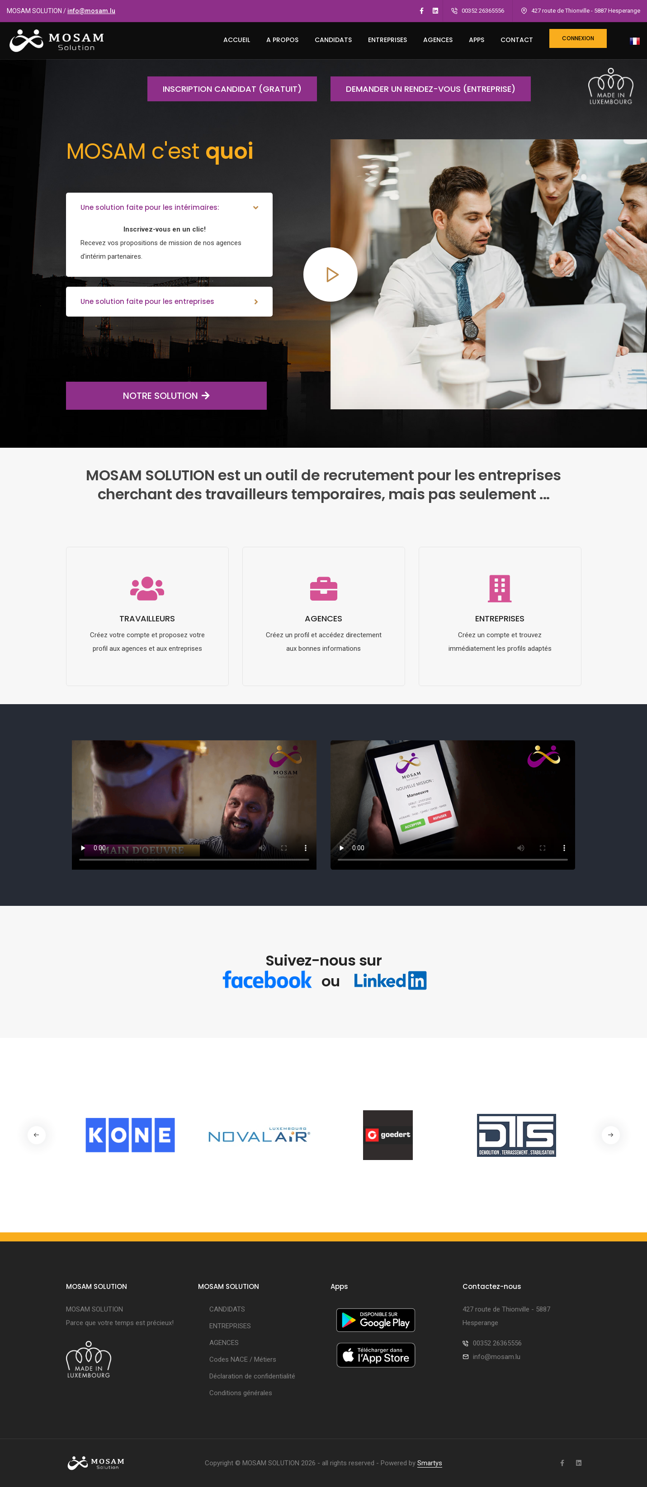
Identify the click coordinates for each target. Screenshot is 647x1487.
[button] (611, 1135)
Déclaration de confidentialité (252, 1376)
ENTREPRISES (387, 39)
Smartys (429, 1463)
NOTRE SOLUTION (138, 396)
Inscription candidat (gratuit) (224, 88)
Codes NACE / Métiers (242, 1359)
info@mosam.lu (91, 10)
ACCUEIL (236, 39)
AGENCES (438, 39)
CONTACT (517, 39)
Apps (476, 39)
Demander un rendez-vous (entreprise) (423, 88)
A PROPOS (282, 39)
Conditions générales (240, 1393)
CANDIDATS (333, 39)
